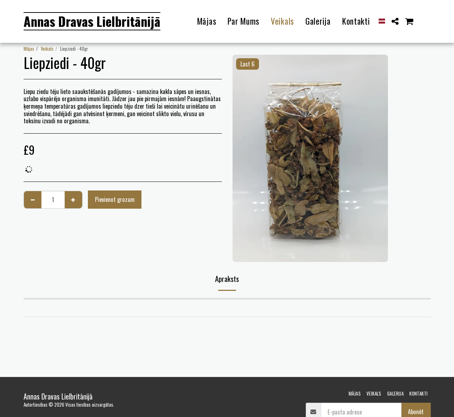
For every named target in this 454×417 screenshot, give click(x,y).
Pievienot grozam (115, 199)
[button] (394, 21)
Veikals (47, 48)
